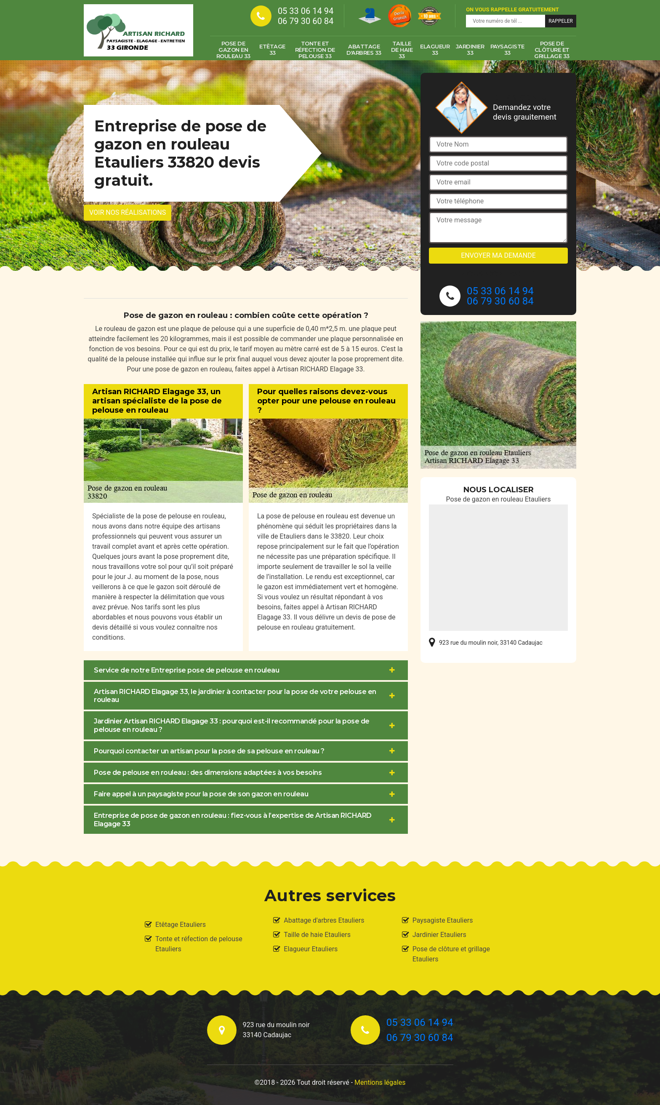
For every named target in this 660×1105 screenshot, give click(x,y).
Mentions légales (379, 1082)
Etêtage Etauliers (180, 925)
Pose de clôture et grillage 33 (552, 49)
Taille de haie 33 (402, 49)
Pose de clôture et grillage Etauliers (451, 954)
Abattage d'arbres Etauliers (324, 920)
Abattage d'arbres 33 (363, 49)
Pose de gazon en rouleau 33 (233, 49)
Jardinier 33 (470, 49)
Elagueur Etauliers (311, 949)
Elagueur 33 (435, 49)
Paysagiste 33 (507, 49)
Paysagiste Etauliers (442, 920)
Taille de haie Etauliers (317, 935)
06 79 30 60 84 (305, 21)
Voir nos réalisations (127, 212)
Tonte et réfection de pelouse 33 (315, 49)
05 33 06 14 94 (305, 11)
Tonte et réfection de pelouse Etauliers (198, 944)
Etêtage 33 (272, 49)
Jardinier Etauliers (439, 935)
